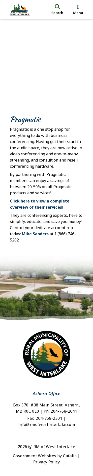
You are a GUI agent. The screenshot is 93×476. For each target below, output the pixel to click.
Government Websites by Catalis (45, 455)
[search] (57, 9)
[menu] (78, 9)
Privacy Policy (46, 462)
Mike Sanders (35, 234)
